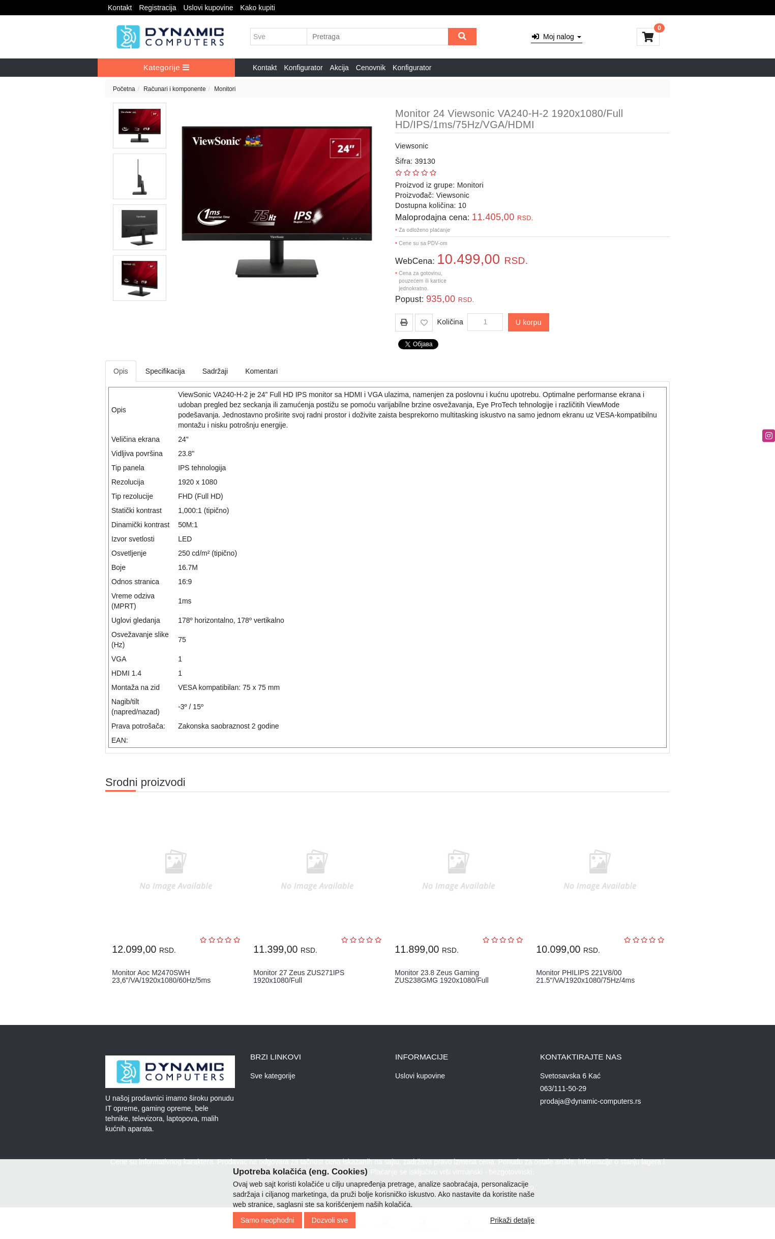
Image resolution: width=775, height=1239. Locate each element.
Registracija (157, 8)
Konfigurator (303, 68)
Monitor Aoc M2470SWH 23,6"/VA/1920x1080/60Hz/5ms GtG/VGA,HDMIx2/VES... (161, 980)
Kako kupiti (257, 8)
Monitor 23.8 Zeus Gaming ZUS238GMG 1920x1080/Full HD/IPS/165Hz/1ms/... (441, 980)
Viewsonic (411, 146)
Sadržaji (215, 371)
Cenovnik (370, 68)
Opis (120, 371)
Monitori (224, 89)
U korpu (529, 322)
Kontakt (120, 8)
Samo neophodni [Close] (267, 1220)
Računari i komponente (174, 89)
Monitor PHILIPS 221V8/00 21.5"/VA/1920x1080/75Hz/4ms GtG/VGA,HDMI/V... (585, 980)
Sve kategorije (272, 1076)
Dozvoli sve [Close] (330, 1220)
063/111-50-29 (563, 1088)
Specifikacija (165, 371)
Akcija (339, 68)
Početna (124, 89)
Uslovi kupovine (208, 8)
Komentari (261, 371)
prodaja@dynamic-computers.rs (590, 1101)
